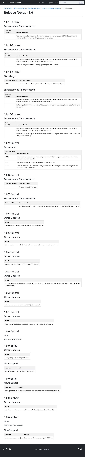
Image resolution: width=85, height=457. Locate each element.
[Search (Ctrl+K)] (71, 2)
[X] (4, 449)
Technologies (8, 8)
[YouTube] (9, 449)
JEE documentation (20, 8)
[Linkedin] (78, 449)
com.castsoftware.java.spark (51, 8)
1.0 (62, 8)
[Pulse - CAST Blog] (81, 449)
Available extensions (34, 8)
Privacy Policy (46, 449)
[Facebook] (6, 449)
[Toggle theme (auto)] (56, 2)
